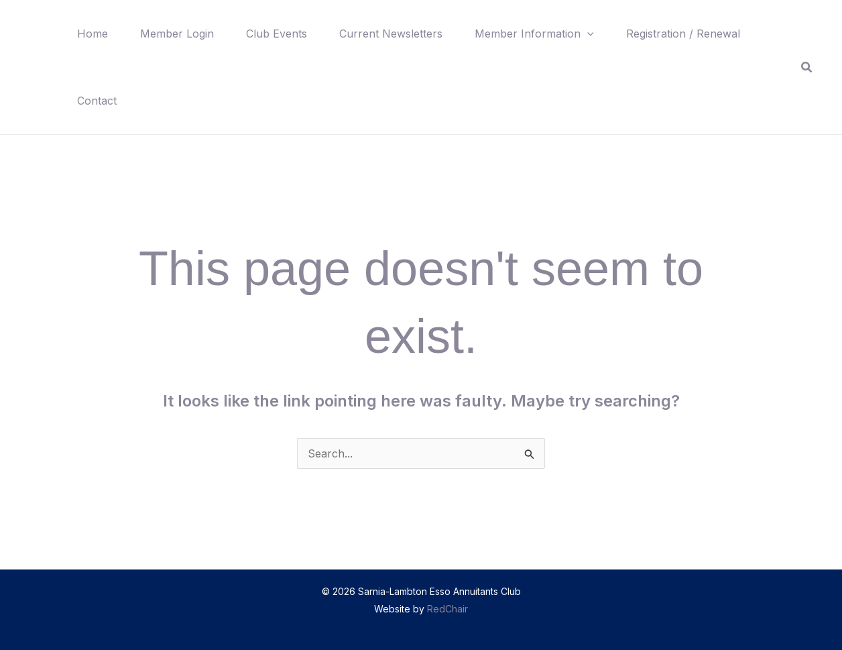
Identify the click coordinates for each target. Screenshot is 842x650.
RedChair (447, 608)
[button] (587, 33)
